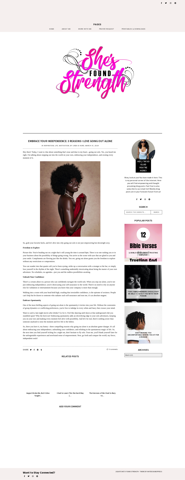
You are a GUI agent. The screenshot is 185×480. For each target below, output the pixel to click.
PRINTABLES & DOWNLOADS (133, 29)
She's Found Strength (130, 471)
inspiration (49, 146)
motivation (64, 146)
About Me (66, 29)
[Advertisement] (28, 14)
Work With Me (85, 29)
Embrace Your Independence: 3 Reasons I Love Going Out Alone (70, 141)
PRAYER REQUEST (106, 29)
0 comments (112, 349)
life (56, 146)
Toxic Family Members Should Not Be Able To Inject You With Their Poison (143, 294)
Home (51, 29)
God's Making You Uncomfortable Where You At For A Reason (143, 335)
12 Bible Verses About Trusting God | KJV (143, 254)
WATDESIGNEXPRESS (154, 471)
